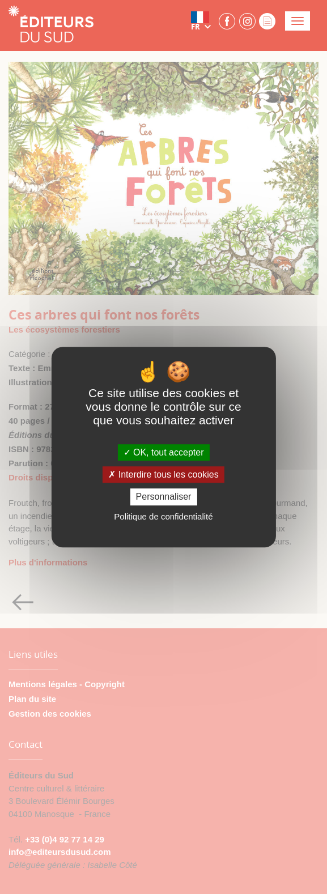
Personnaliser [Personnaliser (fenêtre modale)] (164, 497)
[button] (203, 21)
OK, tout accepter (164, 452)
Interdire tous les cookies (163, 474)
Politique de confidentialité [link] (163, 516)
